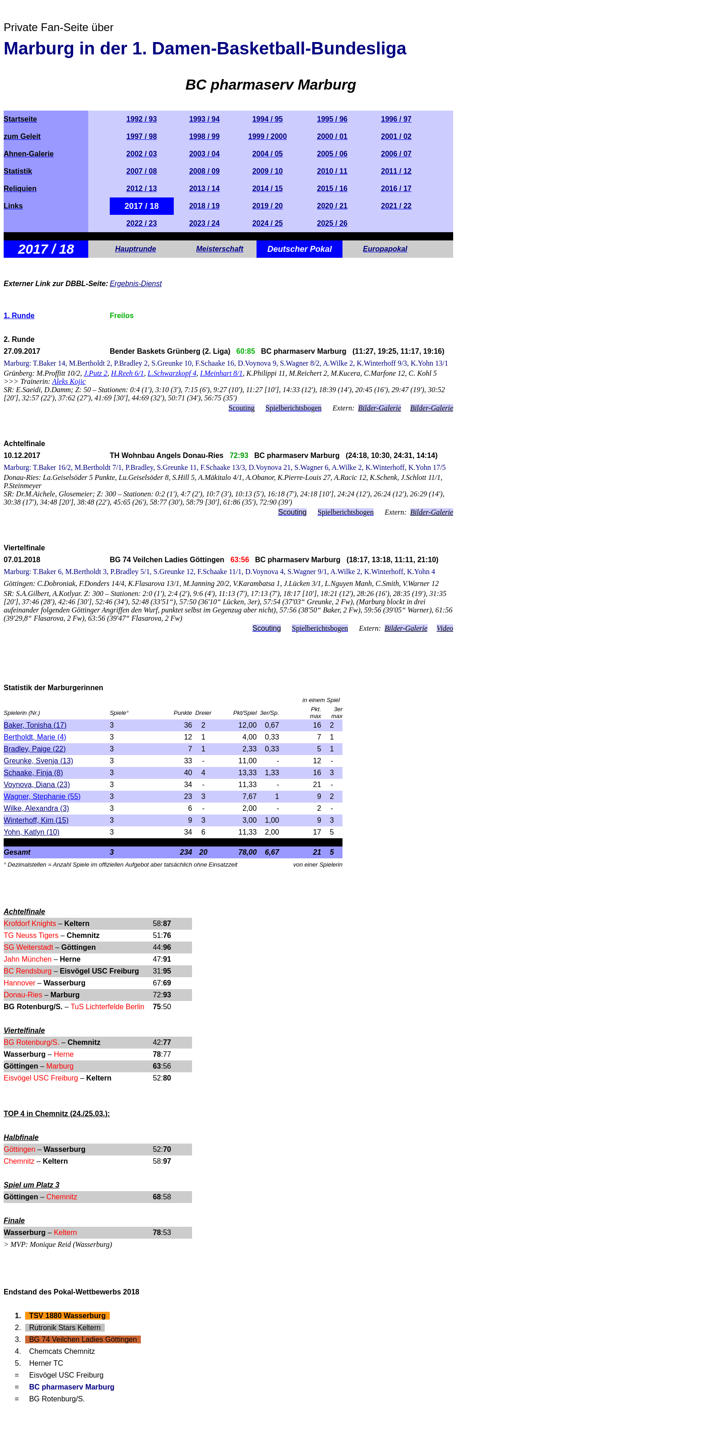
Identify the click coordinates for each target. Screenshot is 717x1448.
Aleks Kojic (69, 381)
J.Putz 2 (95, 373)
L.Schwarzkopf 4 (172, 373)
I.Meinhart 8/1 (221, 373)
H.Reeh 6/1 (127, 373)
